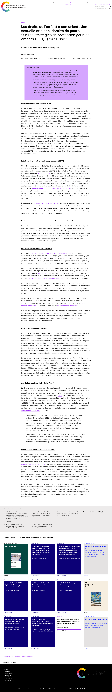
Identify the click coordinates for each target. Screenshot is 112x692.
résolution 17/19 (43, 173)
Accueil (40, 3)
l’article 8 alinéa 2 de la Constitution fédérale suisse (51, 253)
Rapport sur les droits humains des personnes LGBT (52, 188)
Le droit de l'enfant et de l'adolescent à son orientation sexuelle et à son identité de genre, (43, 513)
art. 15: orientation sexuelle (68, 306)
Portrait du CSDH (87, 3)
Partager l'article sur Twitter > (56, 58)
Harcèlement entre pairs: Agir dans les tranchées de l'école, (68, 512)
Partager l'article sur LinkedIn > (82, 58)
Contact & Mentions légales (83, 689)
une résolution (43, 273)
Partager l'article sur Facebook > (30, 58)
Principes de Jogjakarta (89, 512)
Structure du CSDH (46, 689)
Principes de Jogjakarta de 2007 (33, 464)
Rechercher (8, 678)
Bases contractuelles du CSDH (63, 689)
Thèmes (54, 3)
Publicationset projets (69, 4)
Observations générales (30, 410)
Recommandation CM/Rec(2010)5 (45, 203)
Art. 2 (60, 395)
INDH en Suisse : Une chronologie (27, 689)
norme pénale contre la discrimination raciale (46, 278)
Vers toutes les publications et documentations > (19, 656)
